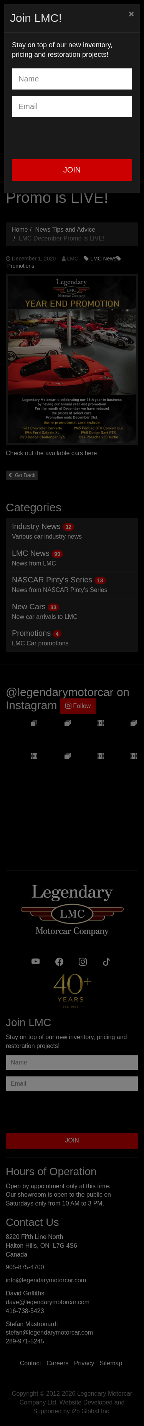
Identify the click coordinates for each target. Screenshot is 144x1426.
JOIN (72, 170)
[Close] (131, 13)
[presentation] (70, 138)
